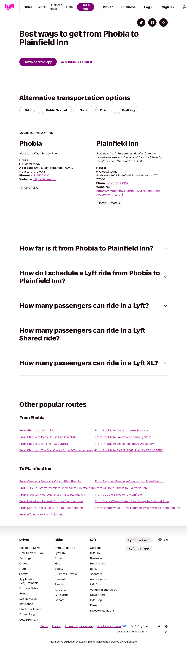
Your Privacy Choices (112, 626)
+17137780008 (117, 183)
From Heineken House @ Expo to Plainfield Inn (51, 501)
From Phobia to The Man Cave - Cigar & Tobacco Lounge (57, 450)
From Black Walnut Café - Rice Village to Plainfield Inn (132, 501)
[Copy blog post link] (163, 22)
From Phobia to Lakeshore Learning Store (123, 437)
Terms (44, 626)
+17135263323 (39, 175)
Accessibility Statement (79, 626)
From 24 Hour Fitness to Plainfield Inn (121, 488)
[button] (93, 248)
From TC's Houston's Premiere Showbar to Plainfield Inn (57, 488)
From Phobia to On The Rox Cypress (44, 444)
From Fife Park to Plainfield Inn (40, 515)
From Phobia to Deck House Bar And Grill (47, 437)
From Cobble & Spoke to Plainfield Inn (121, 495)
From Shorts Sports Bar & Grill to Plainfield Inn (51, 508)
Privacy (56, 626)
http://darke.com (44, 179)
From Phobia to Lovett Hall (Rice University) (125, 444)
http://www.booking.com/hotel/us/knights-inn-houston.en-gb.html (128, 193)
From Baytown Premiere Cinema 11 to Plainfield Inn (129, 481)
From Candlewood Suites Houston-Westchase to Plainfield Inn (137, 508)
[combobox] (163, 539)
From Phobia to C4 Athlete (37, 430)
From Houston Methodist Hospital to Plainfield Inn (53, 495)
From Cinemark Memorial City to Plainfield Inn (50, 481)
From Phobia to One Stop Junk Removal (122, 430)
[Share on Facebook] (152, 22)
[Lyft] (9, 7)
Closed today (31, 164)
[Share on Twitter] (141, 22)
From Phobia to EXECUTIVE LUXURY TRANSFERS (129, 450)
